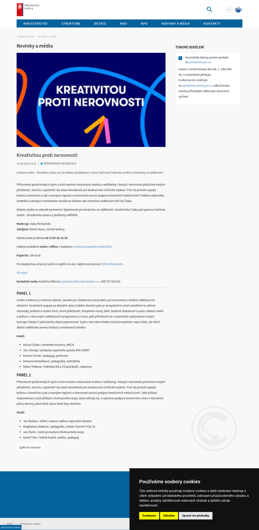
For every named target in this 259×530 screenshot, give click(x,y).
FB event (22, 273)
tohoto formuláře (112, 264)
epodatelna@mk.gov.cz (197, 85)
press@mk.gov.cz (200, 62)
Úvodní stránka (25, 36)
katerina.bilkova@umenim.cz (80, 281)
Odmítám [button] (169, 515)
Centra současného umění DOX (92, 247)
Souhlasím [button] (149, 515)
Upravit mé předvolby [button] (195, 515)
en (229, 9)
